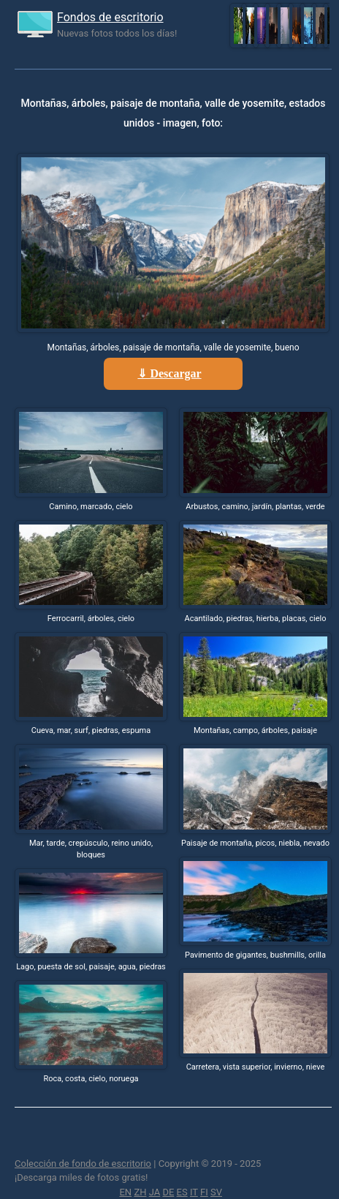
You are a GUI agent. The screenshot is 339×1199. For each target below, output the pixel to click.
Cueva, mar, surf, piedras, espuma (91, 730)
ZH (140, 1192)
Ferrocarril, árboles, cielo (90, 618)
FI (204, 1192)
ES (182, 1192)
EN (125, 1192)
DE (168, 1192)
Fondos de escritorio (110, 17)
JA (155, 1192)
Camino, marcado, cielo (90, 506)
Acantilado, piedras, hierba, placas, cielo (256, 618)
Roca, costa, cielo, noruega (90, 1078)
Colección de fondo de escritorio (83, 1163)
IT (194, 1192)
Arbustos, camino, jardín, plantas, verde (255, 506)
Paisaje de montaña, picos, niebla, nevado (255, 843)
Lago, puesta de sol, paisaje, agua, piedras (91, 966)
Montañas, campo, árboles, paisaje (255, 730)
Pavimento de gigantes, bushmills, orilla (255, 955)
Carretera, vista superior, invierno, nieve (255, 1067)
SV (216, 1192)
